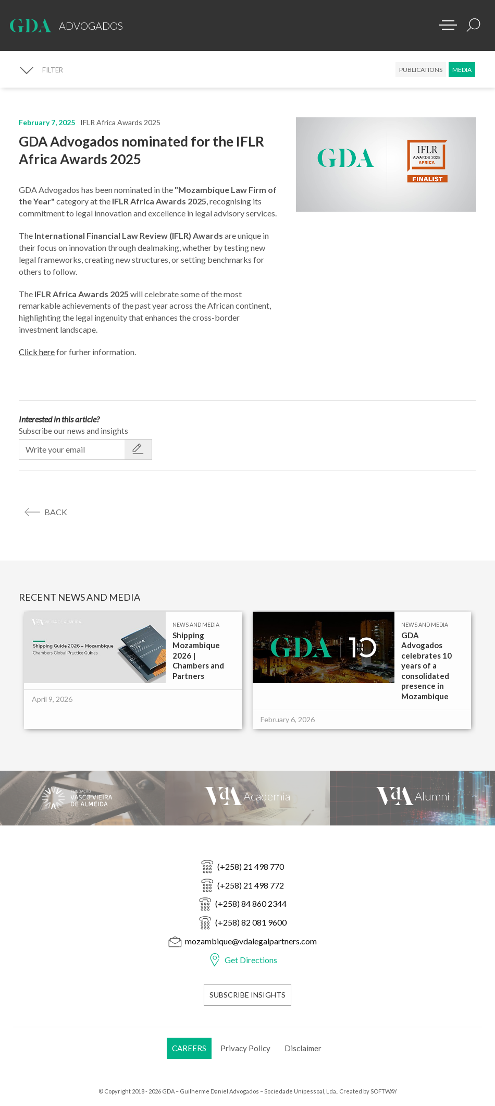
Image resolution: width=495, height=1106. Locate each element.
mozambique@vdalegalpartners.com (251, 941)
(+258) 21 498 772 (250, 885)
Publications (420, 70)
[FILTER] (41, 70)
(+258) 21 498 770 (250, 866)
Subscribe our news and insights (73, 430)
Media (462, 70)
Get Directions (251, 960)
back (55, 512)
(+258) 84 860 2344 (251, 903)
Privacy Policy (245, 1048)
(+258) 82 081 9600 (251, 922)
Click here (37, 352)
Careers (189, 1048)
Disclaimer (302, 1048)
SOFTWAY (383, 1091)
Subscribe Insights (247, 994)
